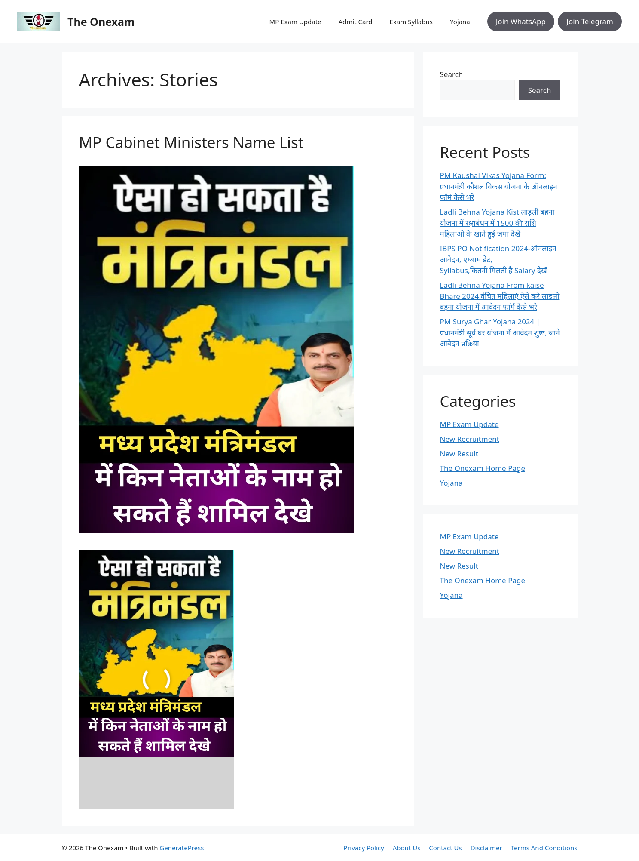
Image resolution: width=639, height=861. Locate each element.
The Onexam (101, 21)
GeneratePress (181, 847)
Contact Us (445, 847)
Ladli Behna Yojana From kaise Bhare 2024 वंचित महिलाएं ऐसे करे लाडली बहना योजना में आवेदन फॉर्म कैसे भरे (500, 296)
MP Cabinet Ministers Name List (191, 142)
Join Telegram (589, 21)
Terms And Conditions (544, 847)
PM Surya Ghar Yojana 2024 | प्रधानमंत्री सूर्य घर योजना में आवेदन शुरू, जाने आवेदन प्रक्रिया (500, 332)
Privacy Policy (363, 847)
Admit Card (356, 21)
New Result (459, 453)
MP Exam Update (295, 21)
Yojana (460, 21)
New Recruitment (469, 439)
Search (451, 74)
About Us (407, 847)
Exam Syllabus (411, 21)
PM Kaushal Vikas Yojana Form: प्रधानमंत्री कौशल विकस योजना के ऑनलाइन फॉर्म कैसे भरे (498, 186)
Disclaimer (486, 847)
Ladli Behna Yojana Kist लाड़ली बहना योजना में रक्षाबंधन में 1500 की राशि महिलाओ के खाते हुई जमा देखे (497, 223)
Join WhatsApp (521, 21)
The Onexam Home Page (483, 468)
